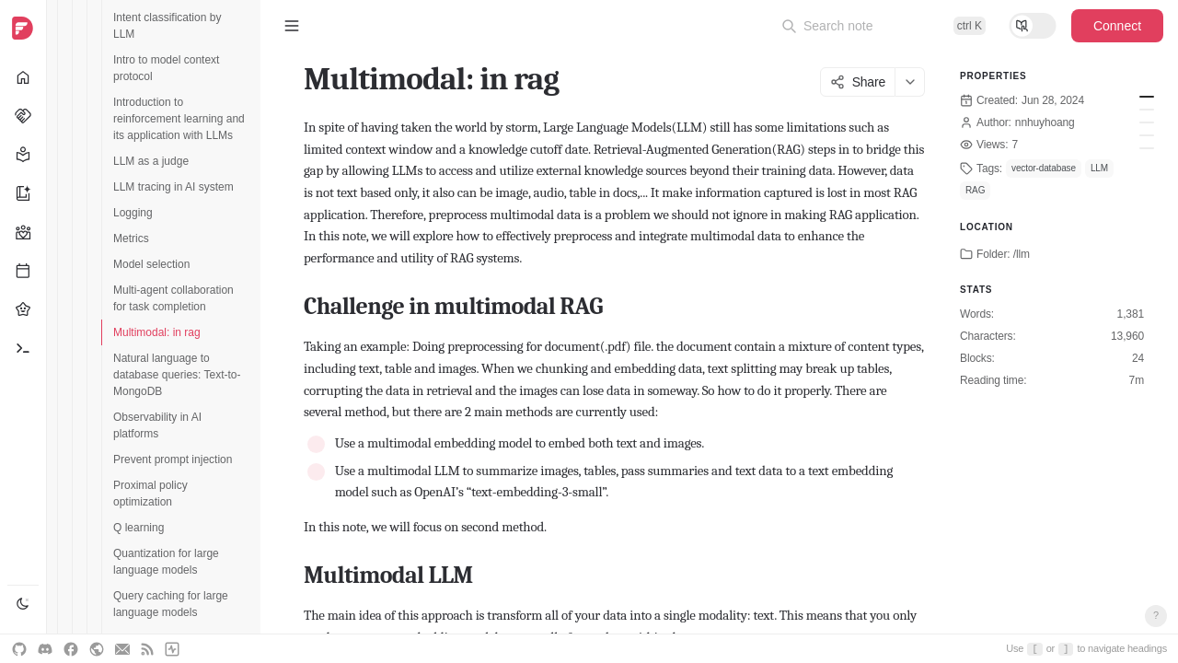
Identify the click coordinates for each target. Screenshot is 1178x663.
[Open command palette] (883, 25)
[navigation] (23, 331)
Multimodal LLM (1146, 109)
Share (857, 82)
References (1146, 148)
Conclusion (1146, 135)
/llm (1021, 254)
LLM (1099, 168)
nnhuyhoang (1045, 122)
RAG (975, 190)
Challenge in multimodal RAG (1146, 97)
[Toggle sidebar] (291, 25)
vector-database (1043, 168)
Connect (1117, 25)
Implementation (1146, 122)
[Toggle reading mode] (1032, 26)
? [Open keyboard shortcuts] (1156, 615)
